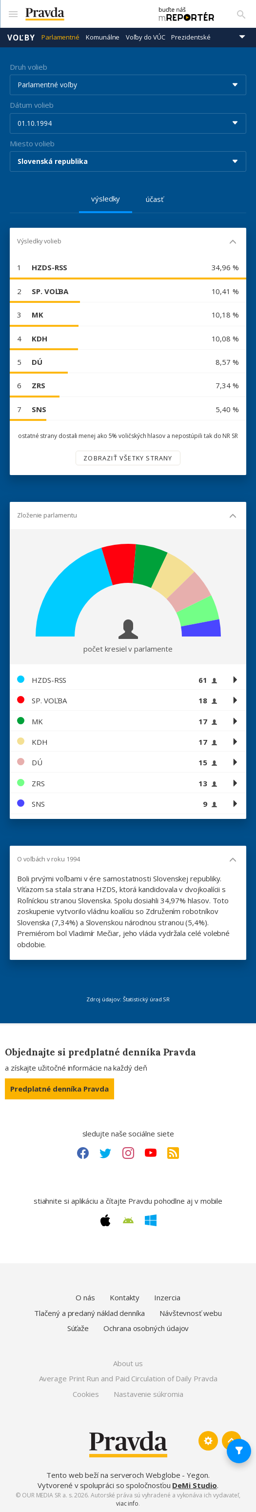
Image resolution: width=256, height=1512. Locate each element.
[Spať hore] (231, 1440)
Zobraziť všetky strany (127, 457)
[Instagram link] (128, 1152)
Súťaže (78, 1328)
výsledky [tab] (105, 198)
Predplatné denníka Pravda (59, 1088)
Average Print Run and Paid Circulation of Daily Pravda (128, 1378)
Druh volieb (28, 66)
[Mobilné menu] (12, 13)
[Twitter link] (105, 1152)
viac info (127, 1503)
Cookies (85, 1393)
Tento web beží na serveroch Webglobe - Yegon (127, 1474)
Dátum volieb (32, 104)
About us (127, 1362)
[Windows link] (151, 1220)
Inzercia (167, 1297)
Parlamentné (60, 36)
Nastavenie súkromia (148, 1393)
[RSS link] (173, 1152)
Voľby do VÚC (145, 36)
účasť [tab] (154, 198)
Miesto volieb (32, 142)
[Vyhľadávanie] (241, 13)
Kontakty (124, 1297)
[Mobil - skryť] (232, 242)
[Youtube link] (151, 1152)
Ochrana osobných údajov (146, 1328)
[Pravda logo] (82, 13)
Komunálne (102, 36)
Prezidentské (190, 36)
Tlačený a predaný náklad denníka (89, 1312)
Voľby (21, 36)
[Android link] (128, 1220)
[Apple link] (105, 1220)
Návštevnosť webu (190, 1312)
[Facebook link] (83, 1152)
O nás (85, 1297)
